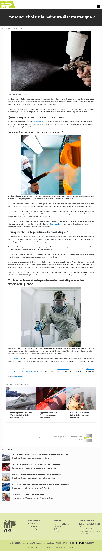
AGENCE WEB (79, 543)
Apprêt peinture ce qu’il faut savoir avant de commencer (50, 418)
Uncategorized (18, 380)
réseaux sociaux (63, 372)
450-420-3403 (34, 524)
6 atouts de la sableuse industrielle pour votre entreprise (79, 418)
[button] (98, 6)
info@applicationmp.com (39, 529)
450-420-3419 (34, 526)
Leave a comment (24, 98)
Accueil (4, 32)
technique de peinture (39, 125)
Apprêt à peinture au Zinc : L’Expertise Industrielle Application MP (20, 418)
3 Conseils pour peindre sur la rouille (28, 497)
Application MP (16, 362)
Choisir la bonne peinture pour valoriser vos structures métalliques (40, 487)
